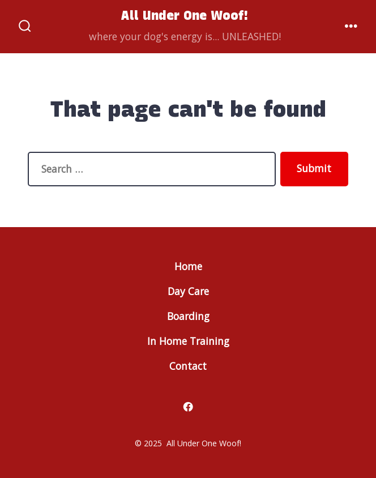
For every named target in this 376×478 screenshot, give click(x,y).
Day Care (188, 291)
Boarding (188, 316)
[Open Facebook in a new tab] (188, 406)
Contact (188, 366)
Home (188, 266)
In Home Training (188, 341)
